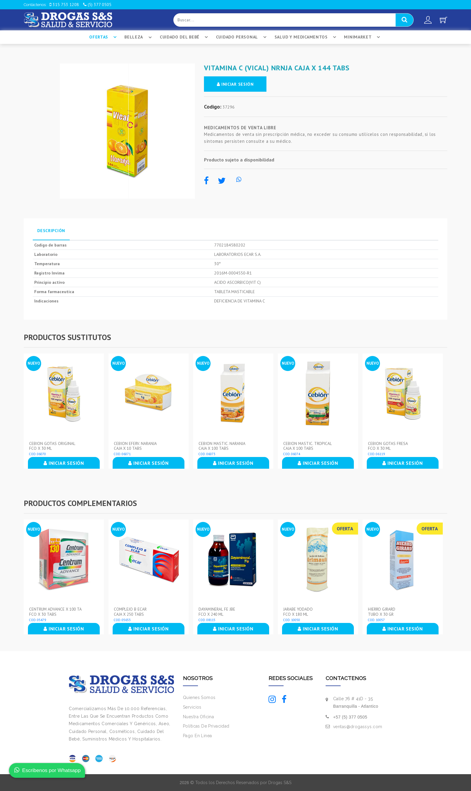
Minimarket (363, 37)
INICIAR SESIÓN (236, 84)
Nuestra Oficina (198, 716)
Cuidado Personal (242, 37)
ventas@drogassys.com (357, 726)
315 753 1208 (64, 4)
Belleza (138, 37)
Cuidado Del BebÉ (185, 37)
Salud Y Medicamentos (306, 37)
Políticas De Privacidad (206, 726)
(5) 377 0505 (97, 4)
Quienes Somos (199, 697)
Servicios (192, 706)
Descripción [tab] (51, 230)
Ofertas (103, 37)
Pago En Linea (197, 735)
